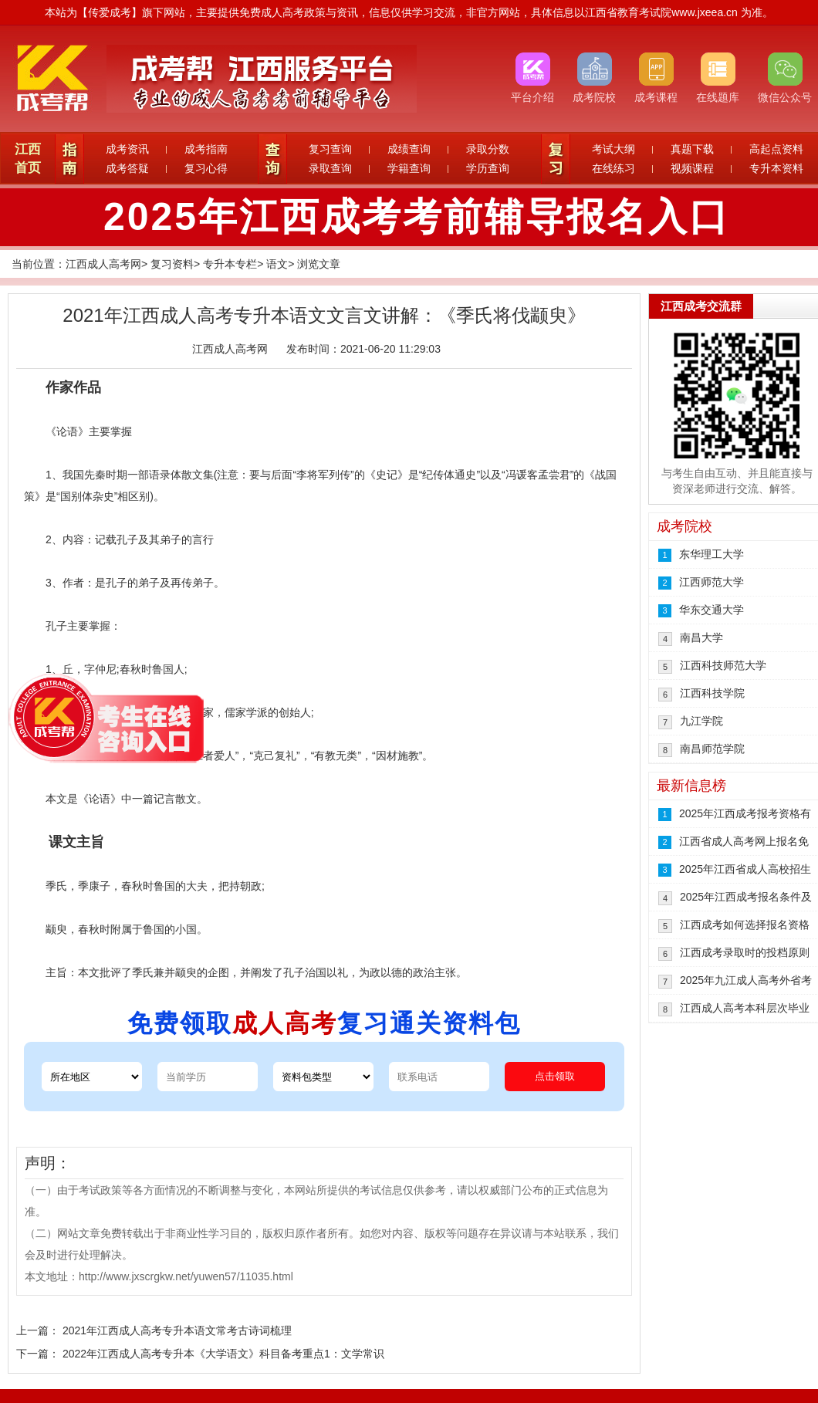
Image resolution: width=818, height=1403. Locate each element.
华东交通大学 (711, 609)
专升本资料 (776, 168)
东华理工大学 (711, 554)
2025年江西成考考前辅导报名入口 (416, 216)
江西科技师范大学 (723, 665)
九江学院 (701, 721)
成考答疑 (127, 168)
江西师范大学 (711, 582)
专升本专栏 (230, 264)
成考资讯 (127, 149)
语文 (277, 264)
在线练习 (613, 168)
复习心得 (206, 168)
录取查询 (330, 168)
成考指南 (206, 149)
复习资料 (172, 264)
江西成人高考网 (103, 264)
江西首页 (28, 158)
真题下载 (692, 149)
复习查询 (330, 149)
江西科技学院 (712, 693)
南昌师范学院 (712, 748)
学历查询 (487, 168)
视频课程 (692, 168)
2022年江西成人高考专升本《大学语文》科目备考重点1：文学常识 (223, 1353)
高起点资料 (776, 149)
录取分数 (487, 149)
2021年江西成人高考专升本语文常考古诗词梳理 (177, 1330)
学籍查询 (409, 168)
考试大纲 (613, 149)
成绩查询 (409, 149)
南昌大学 (701, 637)
